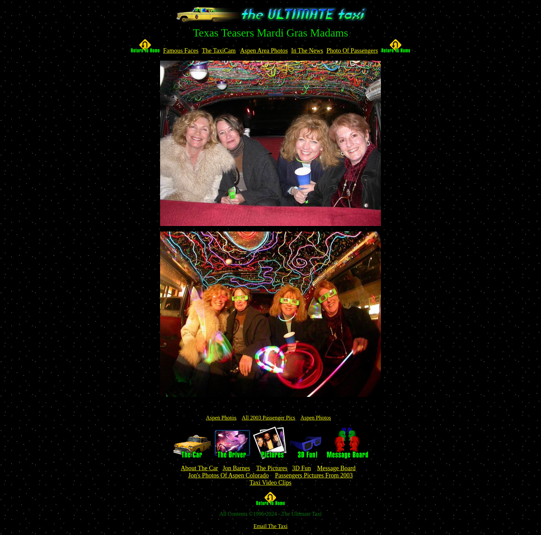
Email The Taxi (271, 526)
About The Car (199, 468)
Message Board (336, 468)
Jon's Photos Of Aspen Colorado (228, 475)
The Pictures (271, 468)
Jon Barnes (236, 468)
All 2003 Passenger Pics (268, 418)
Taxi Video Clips (270, 482)
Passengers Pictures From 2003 (314, 475)
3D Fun (301, 468)
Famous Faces (181, 50)
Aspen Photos (221, 418)
